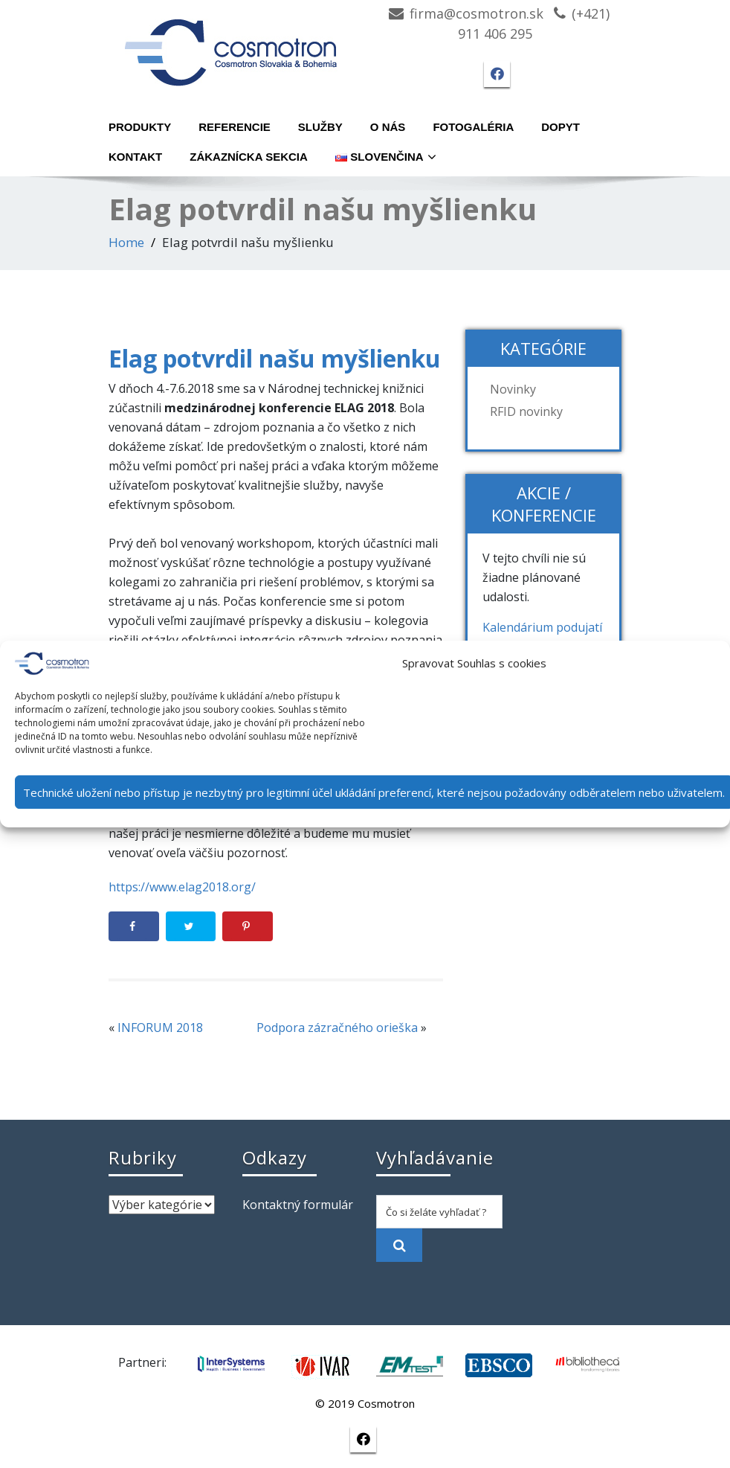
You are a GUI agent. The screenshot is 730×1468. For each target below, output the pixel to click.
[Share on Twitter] (191, 926)
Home (126, 242)
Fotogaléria (473, 127)
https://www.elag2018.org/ (182, 887)
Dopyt (560, 127)
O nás (388, 127)
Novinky (513, 389)
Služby (320, 127)
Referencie (234, 127)
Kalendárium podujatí (542, 627)
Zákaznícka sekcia (249, 156)
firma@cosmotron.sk (476, 13)
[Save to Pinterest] (247, 926)
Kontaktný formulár (297, 1204)
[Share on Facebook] (134, 926)
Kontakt (135, 156)
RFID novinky (526, 411)
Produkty (140, 127)
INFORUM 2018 (160, 1027)
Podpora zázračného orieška (337, 1027)
